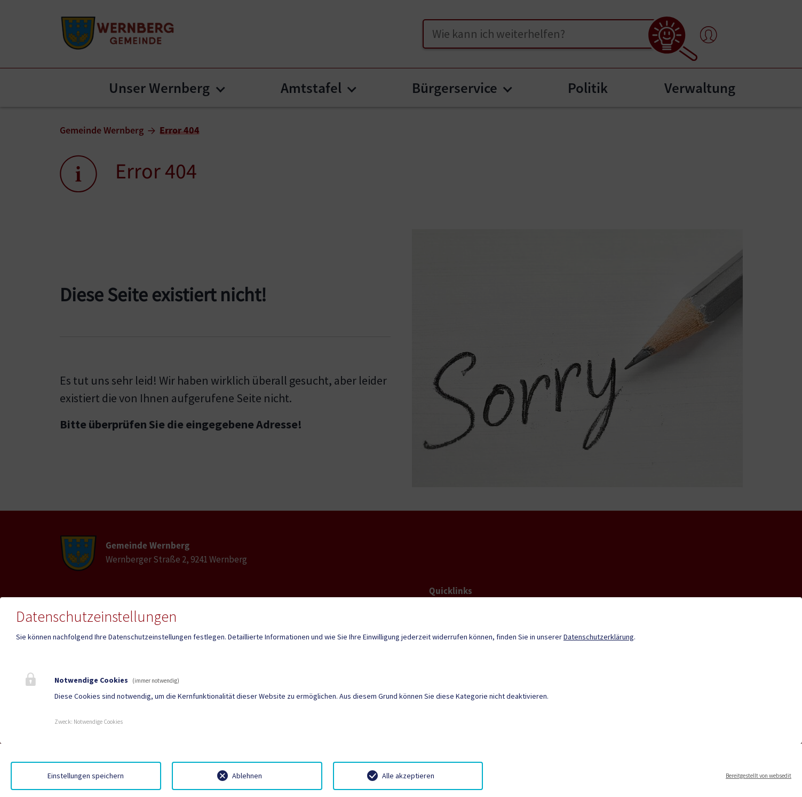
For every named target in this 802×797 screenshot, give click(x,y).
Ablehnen (247, 775)
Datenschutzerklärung (598, 637)
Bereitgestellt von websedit (758, 775)
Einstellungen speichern (85, 775)
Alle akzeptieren (408, 775)
